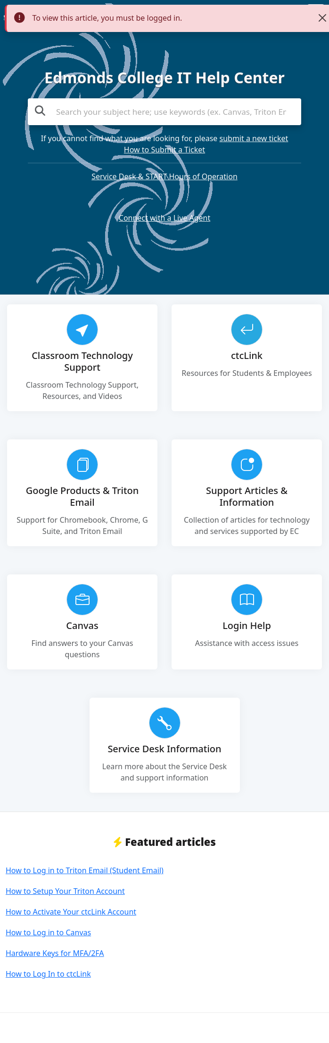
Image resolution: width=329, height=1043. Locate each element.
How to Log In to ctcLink (48, 974)
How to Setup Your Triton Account (65, 891)
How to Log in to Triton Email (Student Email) (85, 870)
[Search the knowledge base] (164, 112)
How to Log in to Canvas (48, 932)
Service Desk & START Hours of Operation (164, 176)
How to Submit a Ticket (164, 149)
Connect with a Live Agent (164, 218)
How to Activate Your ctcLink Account (71, 912)
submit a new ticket (254, 138)
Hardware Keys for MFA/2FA (55, 953)
